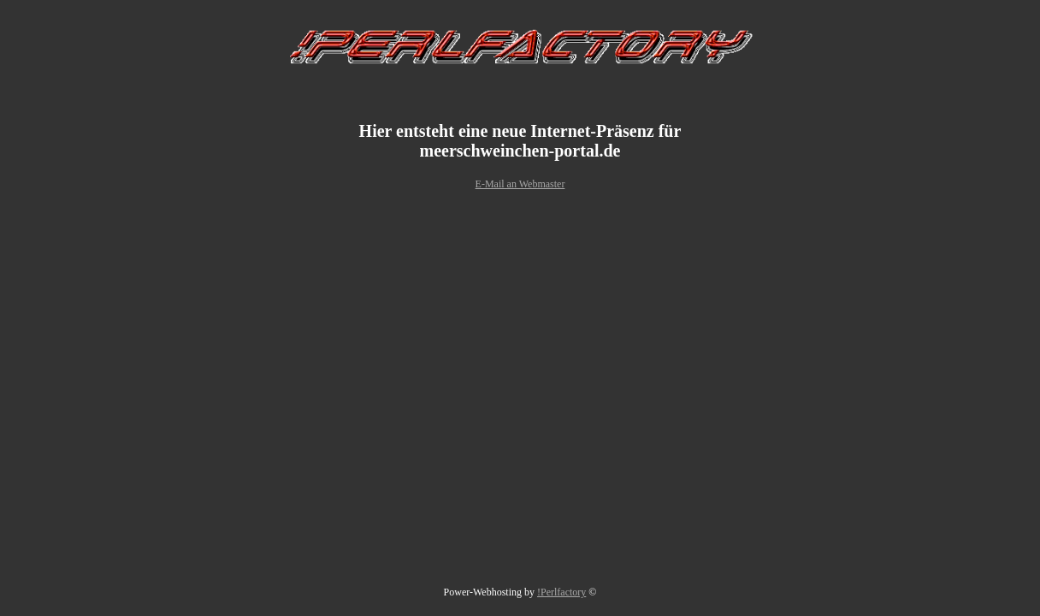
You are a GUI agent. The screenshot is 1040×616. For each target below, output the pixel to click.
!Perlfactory (561, 592)
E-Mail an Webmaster (520, 184)
